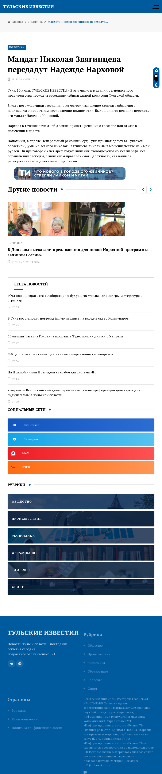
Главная (15, 22)
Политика (35, 22)
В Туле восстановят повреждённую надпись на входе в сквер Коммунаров (68, 318)
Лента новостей (31, 284)
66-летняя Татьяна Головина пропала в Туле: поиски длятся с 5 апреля (65, 336)
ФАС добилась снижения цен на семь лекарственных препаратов (60, 354)
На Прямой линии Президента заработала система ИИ (52, 372)
